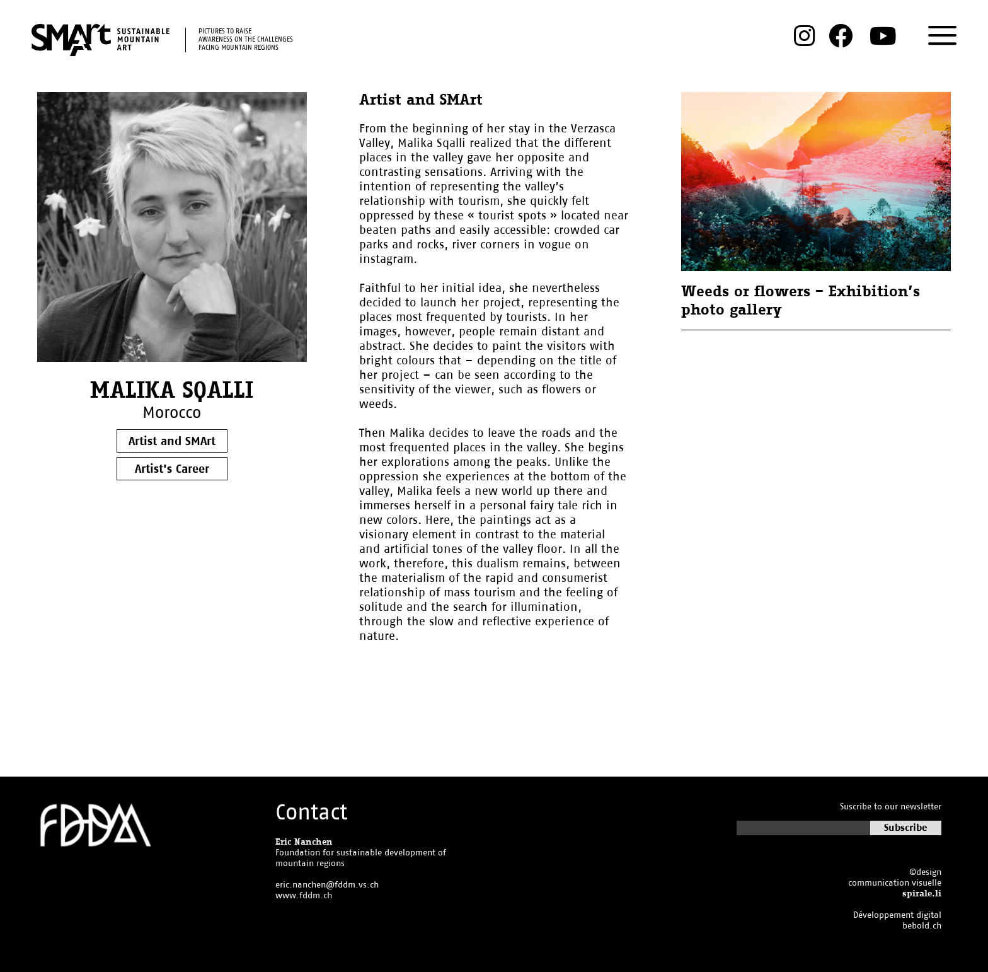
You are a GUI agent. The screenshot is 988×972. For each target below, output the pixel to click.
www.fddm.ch (303, 896)
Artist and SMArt (172, 442)
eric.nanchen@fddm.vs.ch (327, 885)
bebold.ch (921, 926)
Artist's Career (172, 469)
